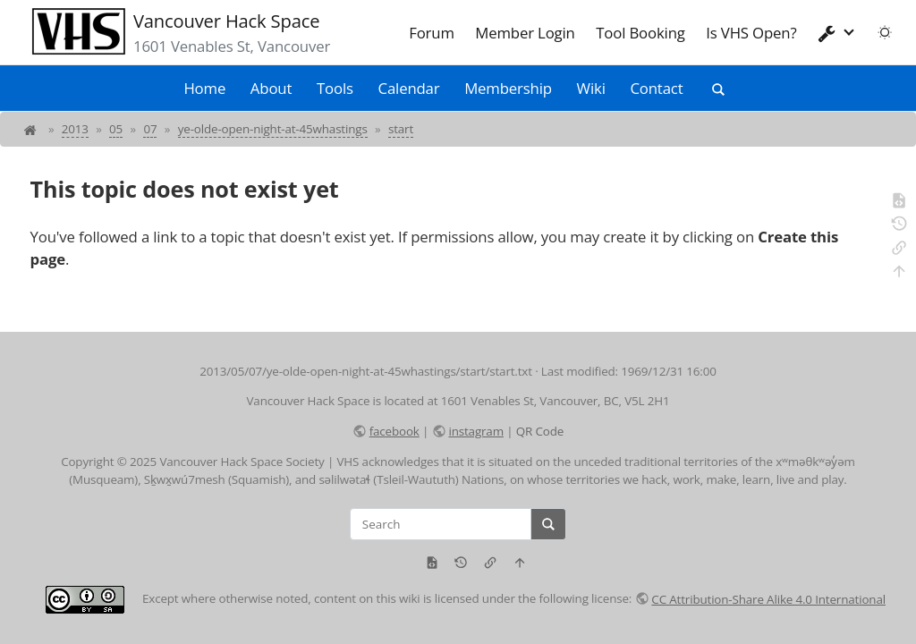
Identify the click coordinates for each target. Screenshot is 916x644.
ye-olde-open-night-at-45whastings (273, 129)
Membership (508, 88)
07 (150, 129)
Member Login (524, 32)
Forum (431, 32)
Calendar (409, 88)
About (271, 88)
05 (116, 129)
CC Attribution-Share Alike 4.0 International (768, 599)
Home (204, 88)
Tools (335, 88)
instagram (475, 431)
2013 (75, 129)
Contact (656, 88)
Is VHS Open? (751, 32)
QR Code (540, 431)
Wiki (591, 88)
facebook (394, 431)
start (400, 129)
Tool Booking (640, 32)
